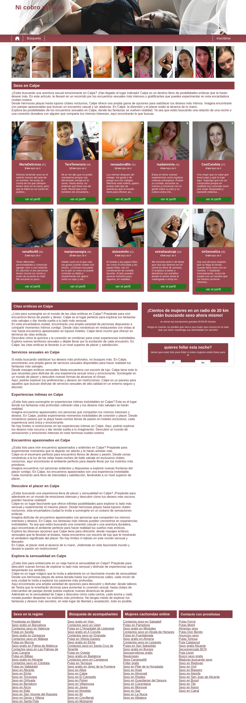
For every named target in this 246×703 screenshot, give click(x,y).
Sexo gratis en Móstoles (139, 628)
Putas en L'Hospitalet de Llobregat (90, 628)
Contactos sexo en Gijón (84, 625)
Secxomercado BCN (193, 649)
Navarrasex (131, 656)
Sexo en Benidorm (24, 684)
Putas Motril (187, 625)
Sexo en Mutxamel (80, 701)
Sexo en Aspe (132, 670)
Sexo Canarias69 (135, 659)
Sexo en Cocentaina (137, 684)
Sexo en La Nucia (135, 694)
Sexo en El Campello (81, 677)
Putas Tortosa (188, 639)
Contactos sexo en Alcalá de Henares (148, 632)
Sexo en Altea (76, 670)
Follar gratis (131, 663)
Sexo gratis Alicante (192, 645)
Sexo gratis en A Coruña (84, 632)
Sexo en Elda (21, 690)
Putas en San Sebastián (139, 645)
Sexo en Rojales (134, 677)
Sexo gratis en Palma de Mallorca (34, 645)
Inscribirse (224, 38)
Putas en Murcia (23, 642)
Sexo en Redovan (191, 663)
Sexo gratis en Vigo (80, 621)
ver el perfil (32, 199)
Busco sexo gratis (191, 656)
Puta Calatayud (189, 642)
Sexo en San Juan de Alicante (199, 677)
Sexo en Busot (189, 680)
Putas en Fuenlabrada (138, 635)
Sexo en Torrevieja (24, 677)
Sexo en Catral (189, 690)
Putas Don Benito (191, 632)
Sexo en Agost (189, 687)
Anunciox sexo (189, 635)
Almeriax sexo (188, 628)
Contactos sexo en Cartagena (87, 659)
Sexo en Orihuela (23, 680)
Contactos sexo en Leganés (142, 642)
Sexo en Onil (187, 666)
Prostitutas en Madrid (26, 621)
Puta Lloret (186, 652)
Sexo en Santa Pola (25, 701)
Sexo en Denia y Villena (28, 697)
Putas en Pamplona (136, 625)
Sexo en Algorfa (189, 673)
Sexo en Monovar (135, 687)
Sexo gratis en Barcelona (29, 625)
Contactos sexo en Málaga (30, 639)
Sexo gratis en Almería (138, 639)
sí (173, 362)
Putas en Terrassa (79, 663)
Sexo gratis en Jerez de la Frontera (91, 666)
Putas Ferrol (187, 621)
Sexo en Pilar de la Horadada (143, 666)
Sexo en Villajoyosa (80, 684)
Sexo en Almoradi (135, 673)
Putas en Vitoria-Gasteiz (83, 639)
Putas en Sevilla (23, 632)
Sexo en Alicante (23, 670)
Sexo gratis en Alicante (27, 659)
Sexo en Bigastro (190, 670)
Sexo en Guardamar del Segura (144, 680)
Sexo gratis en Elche (81, 642)
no (202, 362)
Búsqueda (34, 38)
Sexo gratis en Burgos (138, 649)
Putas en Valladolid (25, 666)
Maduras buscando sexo (195, 659)
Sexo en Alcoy (21, 687)
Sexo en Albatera (134, 697)
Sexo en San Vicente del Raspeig (34, 694)
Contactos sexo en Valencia (30, 628)
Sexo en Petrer (77, 680)
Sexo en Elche (21, 673)
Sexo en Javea (77, 687)
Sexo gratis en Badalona (84, 656)
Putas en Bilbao (22, 656)
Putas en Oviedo (78, 652)
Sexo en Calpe (77, 673)
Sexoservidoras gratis (138, 652)
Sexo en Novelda (79, 690)
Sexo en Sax (131, 690)
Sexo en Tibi (187, 684)
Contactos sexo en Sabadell (142, 621)
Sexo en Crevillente (80, 697)
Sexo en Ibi (75, 694)
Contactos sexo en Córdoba (31, 663)
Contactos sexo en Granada (86, 635)
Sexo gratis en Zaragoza (28, 635)
